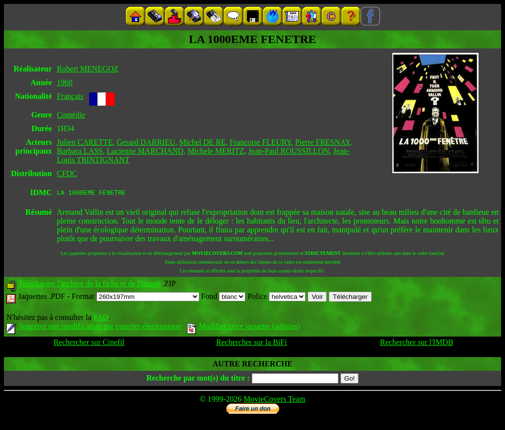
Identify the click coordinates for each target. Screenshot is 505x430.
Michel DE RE (202, 142)
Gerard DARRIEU (146, 142)
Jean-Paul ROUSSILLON (289, 151)
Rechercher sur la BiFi (251, 343)
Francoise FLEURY (260, 142)
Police (276, 298)
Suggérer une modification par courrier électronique (93, 327)
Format (135, 298)
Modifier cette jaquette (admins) (243, 327)
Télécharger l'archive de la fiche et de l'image (89, 285)
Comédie (71, 115)
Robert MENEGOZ (88, 69)
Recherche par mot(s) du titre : (198, 379)
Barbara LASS (80, 151)
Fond (223, 298)
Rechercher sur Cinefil (88, 343)
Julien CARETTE (85, 142)
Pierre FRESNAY (322, 142)
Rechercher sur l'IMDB (417, 343)
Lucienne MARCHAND (145, 151)
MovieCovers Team (274, 400)
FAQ (100, 319)
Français (70, 96)
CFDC (67, 173)
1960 (64, 82)
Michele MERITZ (216, 151)
